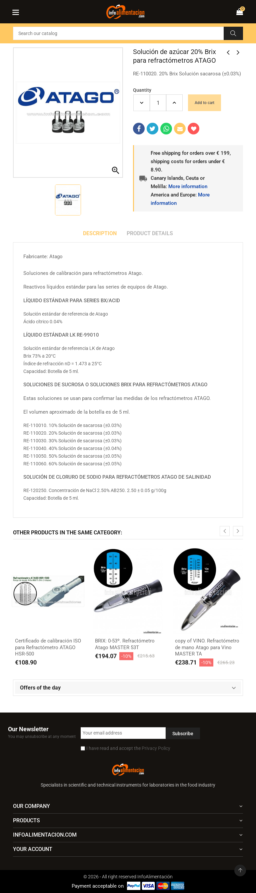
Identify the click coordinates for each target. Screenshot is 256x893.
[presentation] (225, 531)
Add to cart (204, 102)
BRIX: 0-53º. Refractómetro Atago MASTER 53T (125, 644)
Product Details (150, 233)
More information (187, 186)
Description (100, 233)
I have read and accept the (128, 748)
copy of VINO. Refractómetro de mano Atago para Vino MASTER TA (207, 647)
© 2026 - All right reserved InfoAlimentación (128, 876)
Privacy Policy (156, 748)
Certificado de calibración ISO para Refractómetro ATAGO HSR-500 (48, 647)
